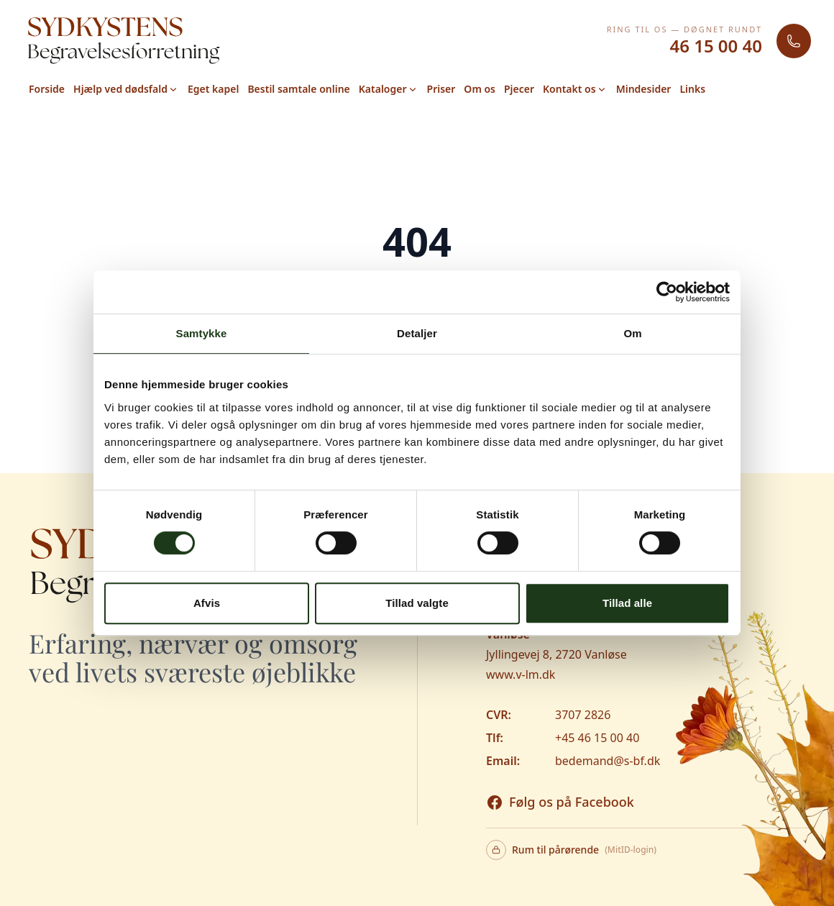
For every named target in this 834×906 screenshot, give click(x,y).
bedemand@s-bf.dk (607, 761)
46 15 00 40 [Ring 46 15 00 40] (715, 46)
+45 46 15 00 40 (597, 738)
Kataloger (388, 89)
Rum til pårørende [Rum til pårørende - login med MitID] (571, 850)
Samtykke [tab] (201, 333)
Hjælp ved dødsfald (126, 89)
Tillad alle (627, 603)
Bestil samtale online (298, 89)
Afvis (206, 603)
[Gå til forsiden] (123, 41)
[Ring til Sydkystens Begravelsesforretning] (793, 41)
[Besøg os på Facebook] (560, 802)
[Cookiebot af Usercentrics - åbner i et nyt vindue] (667, 292)
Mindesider (644, 89)
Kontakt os (575, 89)
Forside (47, 89)
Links (692, 89)
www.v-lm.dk (520, 674)
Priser (441, 89)
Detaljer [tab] (417, 333)
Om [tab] (632, 333)
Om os (479, 89)
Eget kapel (213, 89)
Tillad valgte (417, 603)
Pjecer (519, 89)
